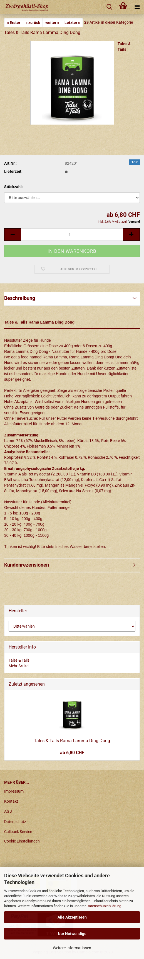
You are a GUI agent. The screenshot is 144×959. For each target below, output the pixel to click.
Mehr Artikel (19, 666)
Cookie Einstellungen (22, 841)
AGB (8, 811)
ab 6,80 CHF (72, 752)
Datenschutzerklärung (103, 906)
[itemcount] (72, 234)
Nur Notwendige (72, 933)
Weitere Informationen (72, 948)
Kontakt (11, 801)
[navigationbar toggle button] (137, 7)
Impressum (14, 791)
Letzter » (72, 22)
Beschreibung (19, 298)
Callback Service (18, 831)
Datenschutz (15, 821)
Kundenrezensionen (26, 565)
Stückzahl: (13, 186)
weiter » (52, 22)
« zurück (33, 22)
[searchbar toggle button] (109, 7)
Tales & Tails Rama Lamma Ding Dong (72, 740)
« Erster (13, 22)
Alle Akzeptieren (72, 917)
